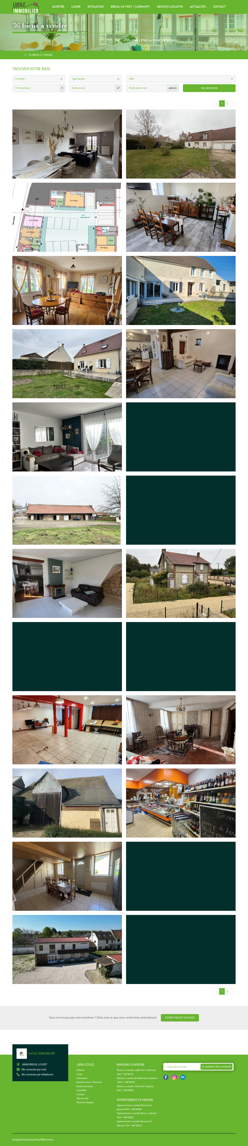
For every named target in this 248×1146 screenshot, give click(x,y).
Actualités (198, 7)
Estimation (96, 7)
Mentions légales (85, 1102)
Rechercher (209, 88)
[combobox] (95, 79)
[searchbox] (96, 79)
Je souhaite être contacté (216, 1067)
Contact (219, 7)
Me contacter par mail (34, 1069)
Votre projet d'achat (180, 1017)
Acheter (58, 7)
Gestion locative (170, 7)
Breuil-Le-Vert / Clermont (130, 7)
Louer (75, 7)
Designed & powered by (32, 1139)
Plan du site (82, 1098)
